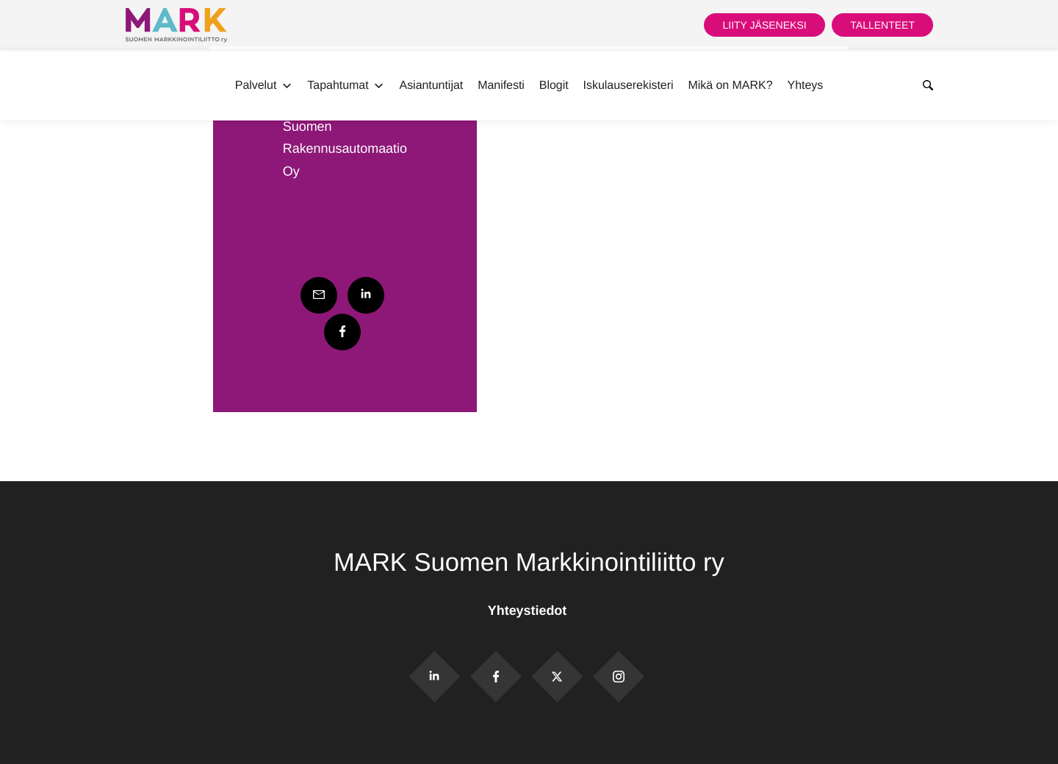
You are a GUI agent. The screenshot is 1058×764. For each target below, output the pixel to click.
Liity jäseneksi (764, 25)
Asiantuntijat (432, 85)
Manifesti (501, 85)
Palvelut (264, 86)
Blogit (554, 85)
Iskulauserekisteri (628, 85)
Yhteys (806, 85)
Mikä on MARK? (730, 85)
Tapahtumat (345, 86)
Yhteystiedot (529, 610)
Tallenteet (882, 25)
